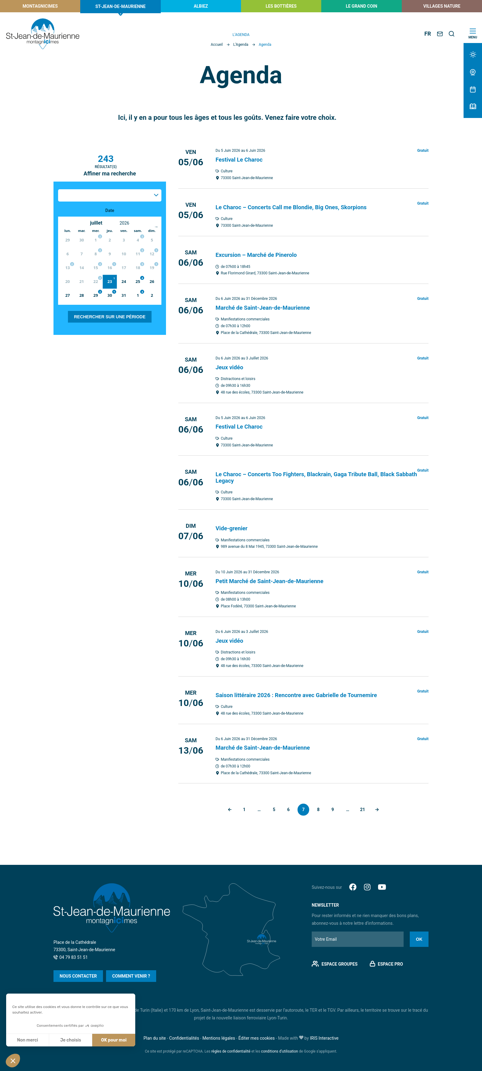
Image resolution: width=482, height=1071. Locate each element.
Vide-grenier (232, 527)
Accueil (217, 44)
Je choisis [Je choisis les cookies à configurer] (70, 1040)
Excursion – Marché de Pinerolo (259, 254)
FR (428, 33)
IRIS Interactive (324, 1036)
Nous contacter (78, 974)
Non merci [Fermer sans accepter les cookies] (27, 1040)
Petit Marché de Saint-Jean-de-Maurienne (273, 579)
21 (365, 807)
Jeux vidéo (230, 366)
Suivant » (381, 808)
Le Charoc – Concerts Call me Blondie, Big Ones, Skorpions (297, 206)
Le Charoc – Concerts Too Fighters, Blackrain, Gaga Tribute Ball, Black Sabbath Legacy (312, 476)
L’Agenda (240, 44)
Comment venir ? (131, 974)
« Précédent (226, 808)
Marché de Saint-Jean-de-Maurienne (266, 307)
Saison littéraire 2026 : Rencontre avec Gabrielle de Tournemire (302, 693)
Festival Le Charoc (240, 159)
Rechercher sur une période (110, 316)
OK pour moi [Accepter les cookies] (114, 1040)
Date (109, 210)
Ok (419, 937)
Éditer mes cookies (256, 1036)
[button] (13, 1060)
